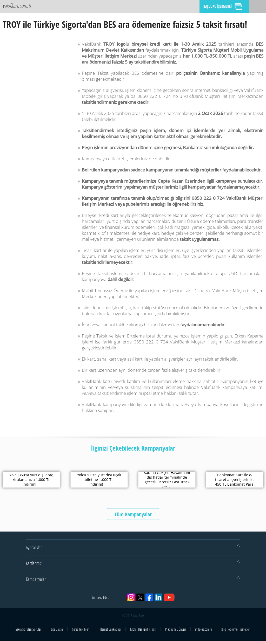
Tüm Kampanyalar (133, 514)
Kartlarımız (133, 563)
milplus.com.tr (203, 629)
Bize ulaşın (56, 629)
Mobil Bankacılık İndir (143, 629)
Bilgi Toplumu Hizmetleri (235, 629)
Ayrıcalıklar (133, 547)
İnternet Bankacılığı (110, 629)
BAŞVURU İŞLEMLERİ (217, 6)
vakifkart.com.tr (17, 5)
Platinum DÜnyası (175, 629)
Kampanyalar (133, 579)
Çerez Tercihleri (81, 629)
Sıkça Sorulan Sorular (28, 629)
